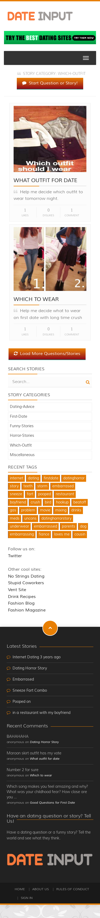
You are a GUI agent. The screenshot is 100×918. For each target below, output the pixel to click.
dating (33, 478)
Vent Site (17, 589)
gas (13, 510)
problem (28, 510)
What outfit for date (45, 180)
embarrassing (22, 534)
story (14, 486)
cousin (79, 534)
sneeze (16, 494)
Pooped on (22, 701)
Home (20, 889)
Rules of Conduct (72, 889)
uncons (30, 518)
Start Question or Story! (50, 83)
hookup (62, 502)
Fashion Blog (21, 603)
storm (42, 486)
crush (35, 502)
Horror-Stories (22, 435)
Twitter (15, 556)
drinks (76, 510)
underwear (19, 526)
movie (45, 510)
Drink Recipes (22, 596)
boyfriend (18, 502)
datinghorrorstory (56, 518)
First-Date (18, 416)
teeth (28, 486)
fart (30, 494)
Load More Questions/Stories (47, 353)
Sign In (27, 898)
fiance (44, 534)
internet (16, 478)
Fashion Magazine (27, 610)
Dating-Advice (22, 406)
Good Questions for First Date (52, 803)
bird (48, 502)
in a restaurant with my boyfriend (41, 712)
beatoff (79, 502)
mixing (60, 510)
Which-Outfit (21, 445)
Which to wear (36, 299)
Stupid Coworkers (26, 583)
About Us (40, 889)
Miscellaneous (22, 455)
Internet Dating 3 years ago (37, 657)
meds (14, 518)
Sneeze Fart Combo (30, 690)
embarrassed (45, 526)
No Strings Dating (26, 576)
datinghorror (74, 478)
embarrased (63, 486)
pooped (44, 494)
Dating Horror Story (30, 668)
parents (68, 526)
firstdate (51, 478)
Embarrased (23, 679)
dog (83, 526)
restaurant (65, 494)
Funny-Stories (22, 426)
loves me (62, 534)
